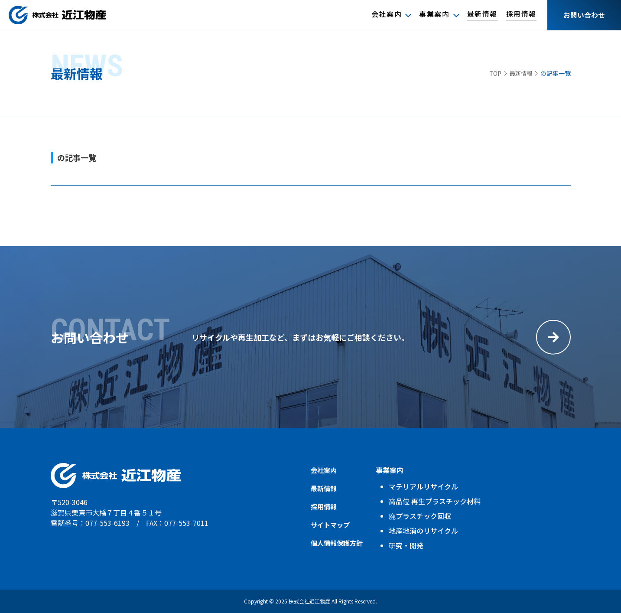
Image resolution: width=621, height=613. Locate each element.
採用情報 (521, 14)
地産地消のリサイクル (427, 530)
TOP (492, 73)
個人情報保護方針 (338, 543)
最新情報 (482, 14)
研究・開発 (409, 545)
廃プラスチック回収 (423, 516)
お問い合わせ (584, 15)
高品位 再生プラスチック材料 (438, 501)
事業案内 (434, 14)
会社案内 (386, 14)
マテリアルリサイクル (427, 486)
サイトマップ (331, 524)
